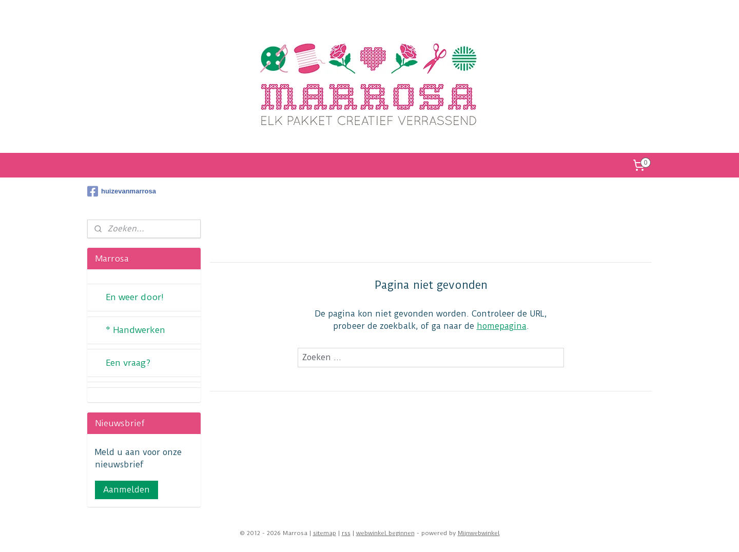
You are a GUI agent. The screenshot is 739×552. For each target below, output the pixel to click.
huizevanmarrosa (121, 191)
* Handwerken (135, 330)
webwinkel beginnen (385, 533)
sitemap (324, 533)
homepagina (502, 326)
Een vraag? (128, 363)
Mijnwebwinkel (479, 533)
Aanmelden (126, 490)
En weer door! (135, 297)
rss (346, 533)
